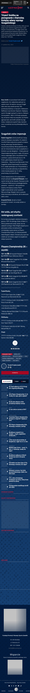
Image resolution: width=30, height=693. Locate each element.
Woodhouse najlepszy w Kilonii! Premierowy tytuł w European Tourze (17, 456)
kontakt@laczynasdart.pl (15, 648)
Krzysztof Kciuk (6, 356)
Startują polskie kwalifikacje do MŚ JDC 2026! (18, 486)
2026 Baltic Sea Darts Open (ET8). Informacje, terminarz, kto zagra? (18, 463)
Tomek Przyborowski (14, 41)
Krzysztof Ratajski (17, 356)
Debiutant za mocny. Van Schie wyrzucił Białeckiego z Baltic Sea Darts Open (18, 472)
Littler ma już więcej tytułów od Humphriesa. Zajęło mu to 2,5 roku (18, 440)
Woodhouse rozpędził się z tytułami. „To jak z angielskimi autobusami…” (17, 433)
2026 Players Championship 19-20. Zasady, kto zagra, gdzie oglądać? (18, 395)
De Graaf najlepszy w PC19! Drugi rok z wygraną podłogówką (18, 387)
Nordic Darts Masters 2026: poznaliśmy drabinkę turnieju (17, 402)
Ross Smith (16, 360)
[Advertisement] (15, 82)
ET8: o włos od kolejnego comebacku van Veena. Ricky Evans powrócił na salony (18, 479)
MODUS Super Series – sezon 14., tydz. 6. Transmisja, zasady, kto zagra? (18, 449)
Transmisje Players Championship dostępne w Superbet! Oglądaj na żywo (18, 418)
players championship (8, 358)
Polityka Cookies (21, 682)
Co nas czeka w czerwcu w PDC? (17, 409)
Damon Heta (17, 354)
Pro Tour (18, 358)
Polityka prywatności (10, 682)
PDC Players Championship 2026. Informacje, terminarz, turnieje (18, 425)
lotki (26, 356)
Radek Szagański (6, 360)
